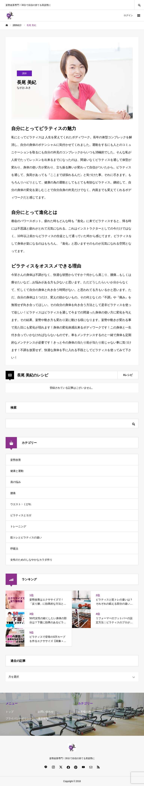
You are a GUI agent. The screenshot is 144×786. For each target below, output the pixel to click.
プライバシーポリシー (19, 718)
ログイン (128, 15)
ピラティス (84, 718)
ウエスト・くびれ (20, 504)
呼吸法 (14, 548)
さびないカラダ (87, 725)
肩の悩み (15, 481)
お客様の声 (84, 711)
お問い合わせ (46, 711)
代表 (112, 711)
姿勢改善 (15, 459)
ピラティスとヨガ (20, 515)
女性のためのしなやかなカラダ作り (31, 559)
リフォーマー (118, 718)
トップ (10, 711)
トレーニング (18, 526)
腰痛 (13, 493)
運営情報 (43, 718)
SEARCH (139, 5)
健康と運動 (16, 470)
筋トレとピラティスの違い (26, 537)
